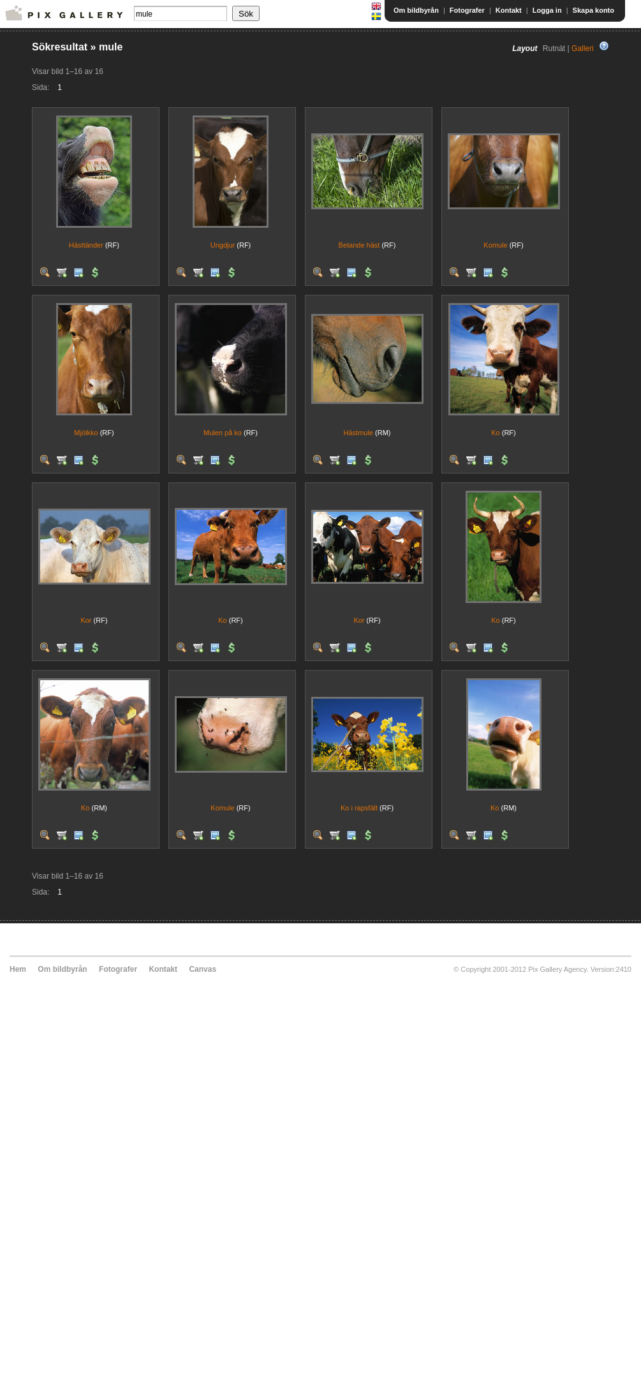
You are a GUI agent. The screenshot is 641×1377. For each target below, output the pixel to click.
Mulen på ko (222, 432)
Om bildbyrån (416, 10)
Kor (85, 620)
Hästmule (358, 432)
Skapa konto (593, 10)
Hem (18, 969)
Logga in (547, 10)
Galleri (582, 48)
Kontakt (509, 10)
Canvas (202, 969)
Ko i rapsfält (359, 808)
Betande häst (359, 245)
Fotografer (467, 10)
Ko (495, 432)
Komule (495, 245)
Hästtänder (86, 245)
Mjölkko (86, 432)
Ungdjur (222, 245)
